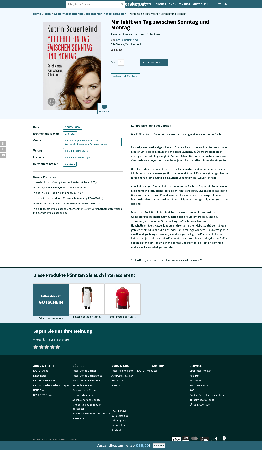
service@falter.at (202, 400)
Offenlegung (118, 420)
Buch (47, 14)
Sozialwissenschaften (68, 14)
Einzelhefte (39, 376)
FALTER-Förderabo (44, 380)
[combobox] (96, 4)
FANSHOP (185, 4)
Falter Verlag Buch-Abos (86, 380)
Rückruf (194, 376)
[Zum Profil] (225, 4)
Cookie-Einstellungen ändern (207, 395)
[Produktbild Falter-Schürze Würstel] (86, 300)
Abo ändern (196, 380)
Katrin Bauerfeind (127, 40)
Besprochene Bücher (84, 390)
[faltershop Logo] (50, 4)
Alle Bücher (79, 418)
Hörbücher (117, 380)
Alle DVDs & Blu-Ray (122, 376)
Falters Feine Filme (122, 371)
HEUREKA (38, 390)
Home (37, 14)
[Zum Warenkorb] (219, 4)
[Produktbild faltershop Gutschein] (51, 301)
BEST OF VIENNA (42, 395)
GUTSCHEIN (201, 4)
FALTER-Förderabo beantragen (51, 385)
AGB (192, 390)
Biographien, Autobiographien (106, 14)
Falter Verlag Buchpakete (87, 376)
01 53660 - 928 (200, 405)
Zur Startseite (119, 416)
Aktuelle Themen (82, 385)
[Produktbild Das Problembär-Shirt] (122, 300)
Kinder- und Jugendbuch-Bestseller (87, 407)
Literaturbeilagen (83, 395)
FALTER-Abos (40, 371)
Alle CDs (115, 385)
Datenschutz (119, 425)
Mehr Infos (159, 445)
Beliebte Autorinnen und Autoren (91, 413)
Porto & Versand (199, 385)
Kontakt (116, 430)
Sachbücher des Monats (86, 400)
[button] (3, 143)
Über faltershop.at (200, 371)
